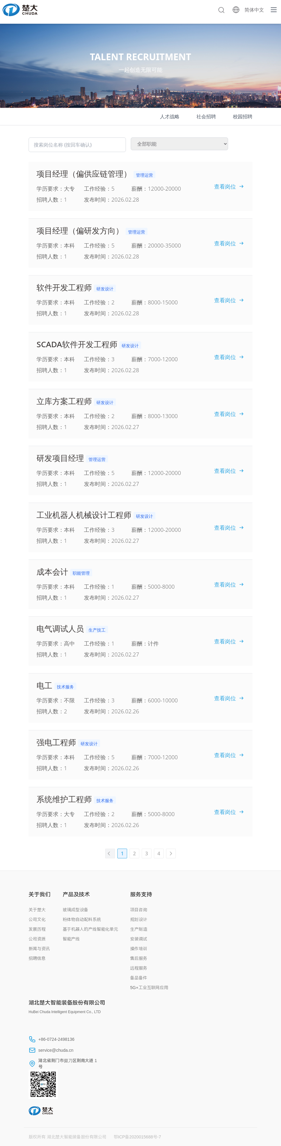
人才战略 (169, 116)
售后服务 (138, 958)
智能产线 (71, 939)
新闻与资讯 (39, 948)
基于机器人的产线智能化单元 (90, 929)
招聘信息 (37, 958)
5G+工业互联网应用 (149, 987)
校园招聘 (242, 116)
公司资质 (37, 939)
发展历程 (37, 929)
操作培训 (138, 948)
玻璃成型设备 (75, 909)
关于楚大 (37, 909)
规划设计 (138, 919)
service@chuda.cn (55, 1050)
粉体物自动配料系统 (82, 919)
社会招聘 (206, 116)
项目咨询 (138, 909)
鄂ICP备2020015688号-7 (137, 1136)
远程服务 (138, 968)
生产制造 (138, 929)
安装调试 (138, 939)
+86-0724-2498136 (56, 1039)
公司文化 (37, 919)
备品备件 (138, 977)
